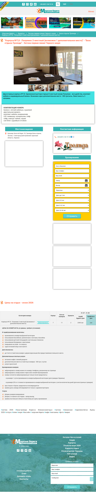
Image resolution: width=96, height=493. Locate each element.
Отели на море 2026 (72, 445)
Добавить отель (24, 477)
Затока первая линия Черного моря (42, 33)
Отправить (72, 216)
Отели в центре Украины (72, 451)
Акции (72, 440)
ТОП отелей (72, 454)
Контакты (24, 479)
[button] (80, 65)
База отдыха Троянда (67, 33)
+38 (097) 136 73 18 (46, 4)
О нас (24, 474)
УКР (64, 4)
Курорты (21, 33)
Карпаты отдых (72, 448)
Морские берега (8, 33)
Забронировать (43, 323)
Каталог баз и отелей (72, 437)
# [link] (1, 410)
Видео (72, 456)
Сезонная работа (24, 471)
